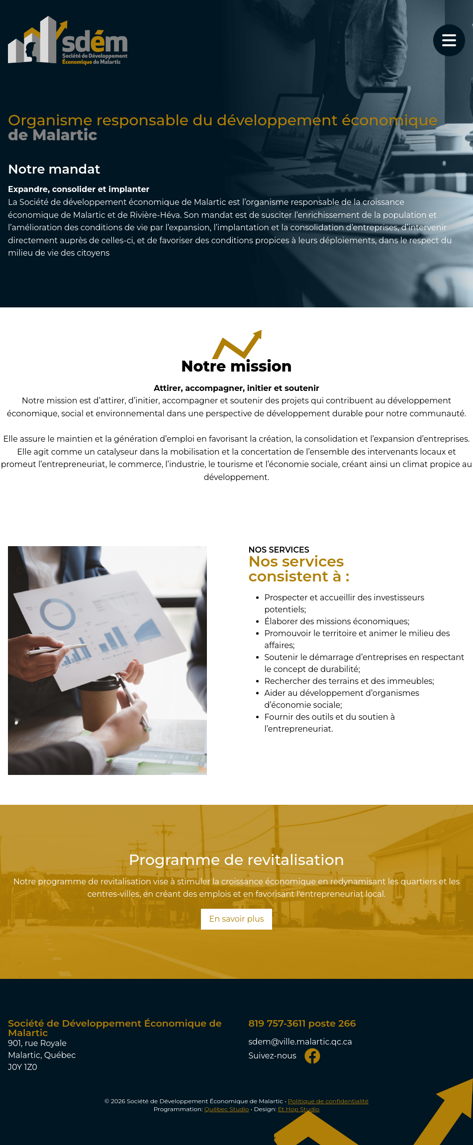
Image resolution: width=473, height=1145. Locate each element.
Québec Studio (226, 1109)
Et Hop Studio (299, 1109)
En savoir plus (236, 919)
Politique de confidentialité (328, 1101)
